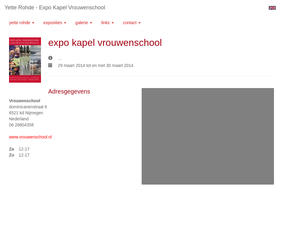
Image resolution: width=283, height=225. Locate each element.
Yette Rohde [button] (21, 22)
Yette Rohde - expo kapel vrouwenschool (55, 8)
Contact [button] (132, 22)
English (272, 8)
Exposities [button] (54, 22)
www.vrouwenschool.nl (30, 137)
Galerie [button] (83, 22)
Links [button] (107, 22)
